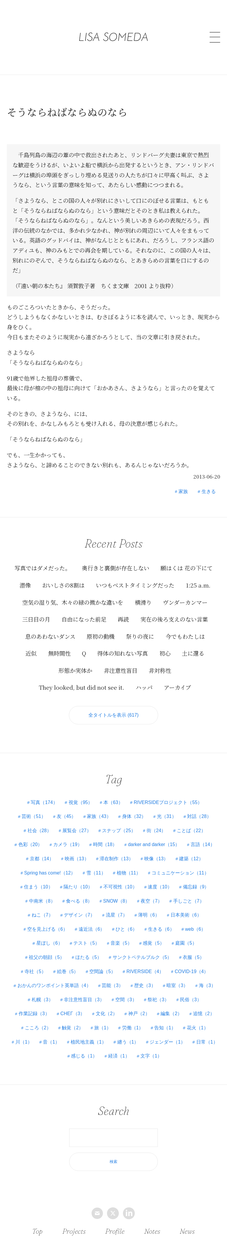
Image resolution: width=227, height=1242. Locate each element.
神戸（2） (139, 1013)
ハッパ (144, 687)
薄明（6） (149, 915)
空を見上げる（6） (47, 929)
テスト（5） (86, 943)
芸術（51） (33, 816)
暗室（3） (177, 985)
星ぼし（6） (49, 943)
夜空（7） (152, 901)
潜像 (25, 585)
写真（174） (44, 802)
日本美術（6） (186, 915)
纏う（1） (144, 1041)
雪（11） (96, 872)
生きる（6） (161, 929)
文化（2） (106, 1013)
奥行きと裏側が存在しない (115, 568)
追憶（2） (204, 1013)
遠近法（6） (91, 929)
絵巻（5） (67, 971)
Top (37, 1231)
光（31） (167, 816)
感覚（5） (154, 943)
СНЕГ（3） (72, 1013)
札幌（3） (42, 999)
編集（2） (171, 1013)
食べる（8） (79, 901)
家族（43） (99, 816)
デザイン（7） (79, 915)
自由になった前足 (83, 619)
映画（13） (77, 858)
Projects (74, 1231)
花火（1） (198, 1027)
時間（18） (105, 844)
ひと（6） (126, 929)
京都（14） (42, 858)
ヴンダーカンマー (185, 602)
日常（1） (65, 1055)
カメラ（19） (67, 844)
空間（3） (126, 999)
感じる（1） (100, 1055)
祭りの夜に (140, 636)
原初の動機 (101, 636)
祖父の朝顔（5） (46, 957)
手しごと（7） (189, 901)
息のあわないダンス (50, 636)
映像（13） (156, 858)
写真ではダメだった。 (42, 568)
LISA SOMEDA (113, 28)
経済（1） (135, 1055)
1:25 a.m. (198, 585)
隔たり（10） (78, 886)
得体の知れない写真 (122, 653)
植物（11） (129, 872)
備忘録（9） (196, 886)
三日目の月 (36, 619)
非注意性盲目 (120, 670)
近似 (31, 653)
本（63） (113, 802)
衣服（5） (194, 957)
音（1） (67, 1041)
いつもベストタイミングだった (135, 585)
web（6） (195, 929)
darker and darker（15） (154, 844)
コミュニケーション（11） (180, 872)
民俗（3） (191, 999)
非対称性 (160, 670)
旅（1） (102, 1027)
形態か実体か (75, 670)
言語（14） (203, 844)
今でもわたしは (185, 636)
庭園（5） (186, 943)
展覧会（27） (76, 830)
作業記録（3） (33, 1013)
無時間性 (59, 653)
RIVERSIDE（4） (145, 971)
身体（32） (134, 816)
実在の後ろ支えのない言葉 (174, 619)
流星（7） (116, 915)
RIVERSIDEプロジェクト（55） (168, 802)
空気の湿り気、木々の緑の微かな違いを (72, 602)
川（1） (39, 1041)
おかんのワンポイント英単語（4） (54, 985)
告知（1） (165, 1027)
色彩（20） (30, 844)
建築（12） (191, 858)
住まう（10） (38, 886)
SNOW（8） (116, 901)
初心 (165, 653)
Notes (152, 1231)
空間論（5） (102, 971)
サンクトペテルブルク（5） (142, 957)
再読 (123, 619)
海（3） (207, 985)
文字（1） (168, 1055)
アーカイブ (177, 687)
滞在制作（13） (116, 858)
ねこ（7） (42, 915)
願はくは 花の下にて (186, 568)
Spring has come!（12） (49, 872)
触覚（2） (72, 1027)
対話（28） (199, 816)
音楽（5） (121, 943)
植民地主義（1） (105, 1041)
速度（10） (160, 886)
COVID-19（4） (192, 971)
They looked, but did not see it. (81, 687)
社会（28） (39, 830)
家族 (183, 491)
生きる (209, 491)
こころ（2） (38, 1027)
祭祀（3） (158, 999)
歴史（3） (145, 985)
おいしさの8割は (63, 585)
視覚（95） (80, 802)
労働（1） (133, 1027)
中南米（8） (42, 901)
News (187, 1231)
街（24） (156, 830)
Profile (115, 1231)
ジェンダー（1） (184, 1041)
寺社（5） (35, 971)
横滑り (143, 602)
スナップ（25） (119, 830)
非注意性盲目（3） (84, 999)
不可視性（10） (120, 886)
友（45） (66, 816)
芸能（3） (112, 985)
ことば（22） (191, 830)
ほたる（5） (88, 957)
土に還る (193, 653)
